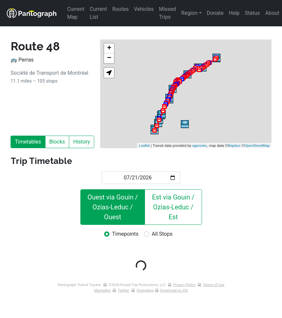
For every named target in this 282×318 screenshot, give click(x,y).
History (81, 142)
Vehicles (144, 9)
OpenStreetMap (257, 145)
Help (234, 13)
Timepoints (125, 234)
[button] (109, 73)
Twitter (123, 290)
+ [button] (109, 48)
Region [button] (189, 13)
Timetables (28, 142)
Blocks (57, 142)
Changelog (145, 290)
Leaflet (144, 145)
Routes (120, 9)
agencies (199, 145)
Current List (99, 13)
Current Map (76, 13)
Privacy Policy (184, 285)
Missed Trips (168, 13)
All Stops (162, 234)
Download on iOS (174, 290)
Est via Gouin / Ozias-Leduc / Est (174, 207)
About (272, 13)
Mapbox (234, 145)
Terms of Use (213, 285)
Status (252, 13)
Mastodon (102, 290)
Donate (215, 13)
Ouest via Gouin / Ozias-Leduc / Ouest (113, 207)
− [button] (109, 58)
